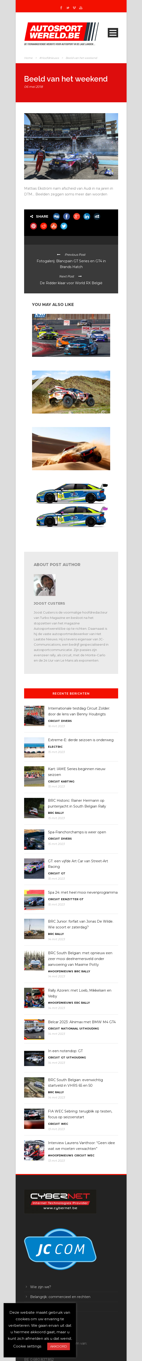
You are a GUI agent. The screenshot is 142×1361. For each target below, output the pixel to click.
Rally (59, 813)
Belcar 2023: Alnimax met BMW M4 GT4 (82, 1022)
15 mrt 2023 (56, 752)
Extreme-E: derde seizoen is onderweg (81, 740)
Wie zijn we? (40, 1287)
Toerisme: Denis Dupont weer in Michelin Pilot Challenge (64, 533)
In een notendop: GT (65, 1051)
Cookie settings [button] (27, 1346)
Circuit (54, 721)
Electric (55, 746)
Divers (66, 721)
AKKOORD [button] (58, 1346)
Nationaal (69, 1028)
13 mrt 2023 (56, 1129)
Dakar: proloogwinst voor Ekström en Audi (62, 475)
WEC (64, 1124)
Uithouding (89, 1028)
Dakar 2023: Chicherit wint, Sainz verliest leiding (66, 418)
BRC (51, 813)
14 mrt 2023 (56, 939)
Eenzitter (69, 899)
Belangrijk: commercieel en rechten (60, 1297)
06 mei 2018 (33, 87)
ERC (77, 1002)
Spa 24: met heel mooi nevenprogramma (83, 892)
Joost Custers (49, 603)
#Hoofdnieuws (49, 58)
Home (28, 58)
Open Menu (113, 32)
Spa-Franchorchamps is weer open (77, 832)
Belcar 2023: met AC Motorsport (54, 361)
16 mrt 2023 (56, 726)
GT (63, 873)
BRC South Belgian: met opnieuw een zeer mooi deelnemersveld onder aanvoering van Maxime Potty (80, 959)
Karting (67, 781)
